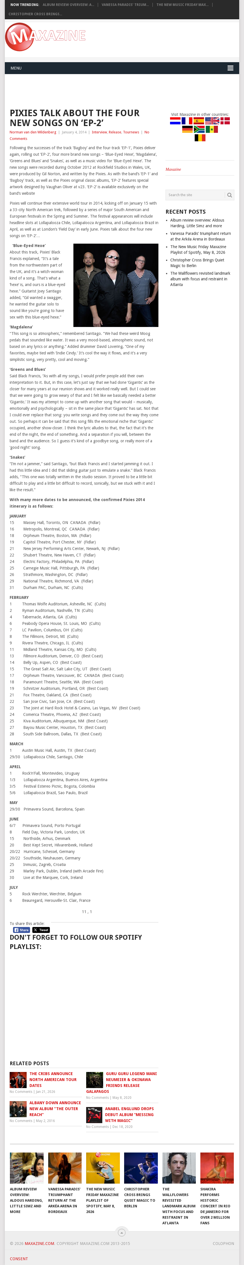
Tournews (131, 132)
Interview (99, 132)
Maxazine (173, 169)
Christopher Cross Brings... (35, 14)
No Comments (21, 1092)
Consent (19, 1259)
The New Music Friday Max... (182, 5)
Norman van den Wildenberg (33, 132)
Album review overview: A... (68, 5)
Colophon (223, 1243)
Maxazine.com (39, 1243)
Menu (16, 68)
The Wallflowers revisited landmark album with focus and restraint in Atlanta (200, 279)
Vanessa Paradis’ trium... (125, 5)
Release (115, 132)
